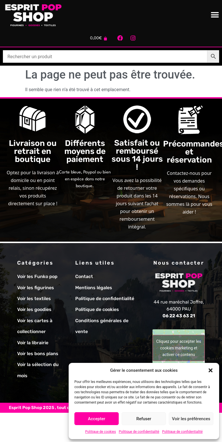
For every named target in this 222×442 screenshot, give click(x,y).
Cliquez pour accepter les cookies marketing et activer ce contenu (178, 348)
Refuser (143, 418)
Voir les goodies (34, 309)
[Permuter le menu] (215, 15)
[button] (210, 370)
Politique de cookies (100, 432)
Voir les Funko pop (37, 276)
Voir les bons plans (37, 353)
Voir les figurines (35, 287)
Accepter (96, 418)
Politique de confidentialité (139, 432)
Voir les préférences (191, 418)
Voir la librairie (32, 342)
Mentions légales (93, 287)
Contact (84, 276)
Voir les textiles (34, 298)
